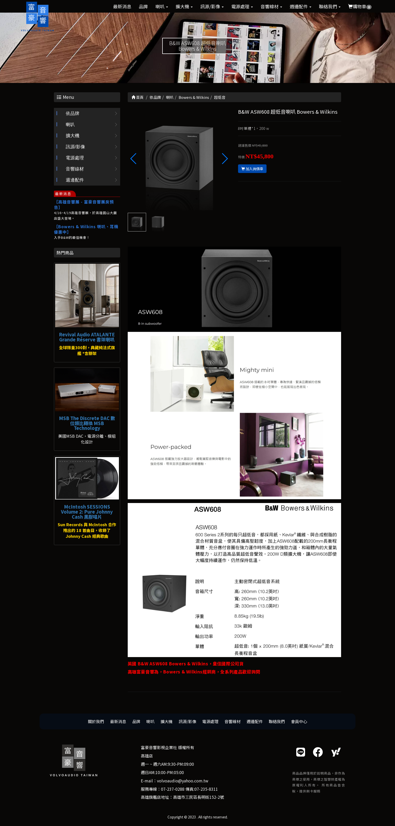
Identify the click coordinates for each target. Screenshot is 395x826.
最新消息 (122, 6)
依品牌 (72, 113)
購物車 (360, 6)
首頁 (137, 97)
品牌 (143, 6)
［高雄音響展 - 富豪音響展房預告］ (84, 204)
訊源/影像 (212, 6)
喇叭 (161, 6)
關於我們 (96, 721)
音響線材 (271, 6)
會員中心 (299, 721)
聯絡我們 (330, 6)
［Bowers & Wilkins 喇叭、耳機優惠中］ (86, 229)
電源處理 (242, 6)
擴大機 (184, 6)
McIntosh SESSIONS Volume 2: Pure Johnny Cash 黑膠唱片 (87, 511)
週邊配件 (300, 6)
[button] (224, 158)
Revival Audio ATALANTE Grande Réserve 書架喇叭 (87, 337)
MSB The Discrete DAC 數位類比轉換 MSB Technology (87, 423)
